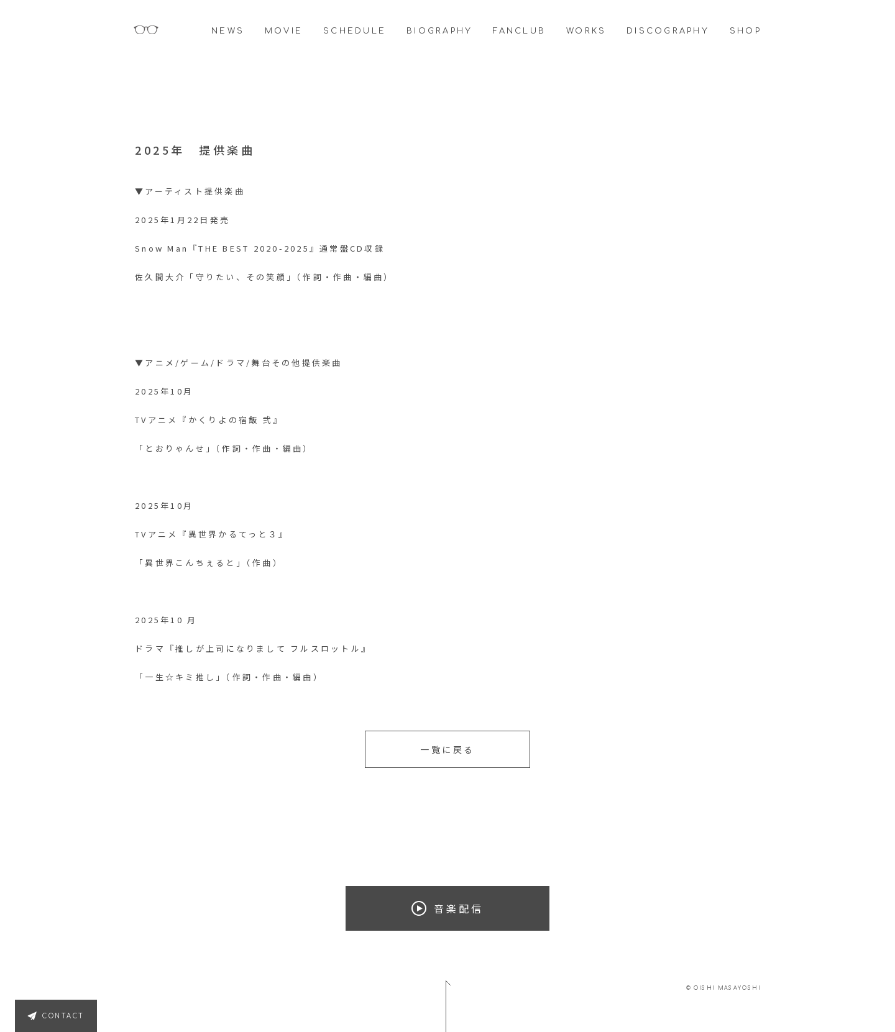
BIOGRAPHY (439, 31)
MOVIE (284, 31)
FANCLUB (519, 31)
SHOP (745, 31)
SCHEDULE (354, 31)
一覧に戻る (447, 749)
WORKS (586, 31)
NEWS (227, 31)
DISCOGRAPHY (667, 31)
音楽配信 (447, 908)
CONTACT (63, 1016)
